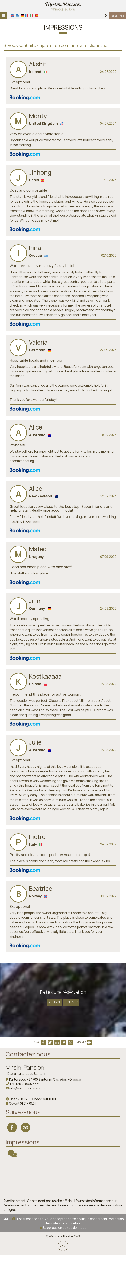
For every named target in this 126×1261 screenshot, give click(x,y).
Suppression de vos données (63, 1233)
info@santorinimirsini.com (29, 1094)
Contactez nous (28, 1060)
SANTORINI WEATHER (63, 1183)
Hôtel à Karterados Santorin (26, 1080)
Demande (53, 1005)
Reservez (117, 15)
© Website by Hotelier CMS (63, 1242)
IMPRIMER (84, 1048)
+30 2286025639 (28, 1090)
